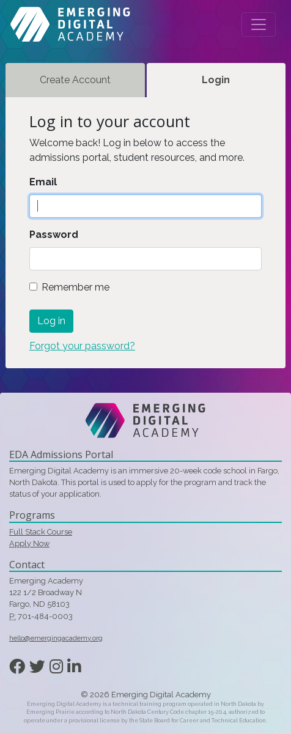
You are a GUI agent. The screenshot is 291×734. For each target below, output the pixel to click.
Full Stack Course (40, 531)
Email (43, 182)
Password (53, 234)
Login (216, 80)
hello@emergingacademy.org (56, 638)
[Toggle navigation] (258, 24)
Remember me (75, 287)
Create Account (75, 80)
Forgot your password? (82, 346)
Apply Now (29, 543)
